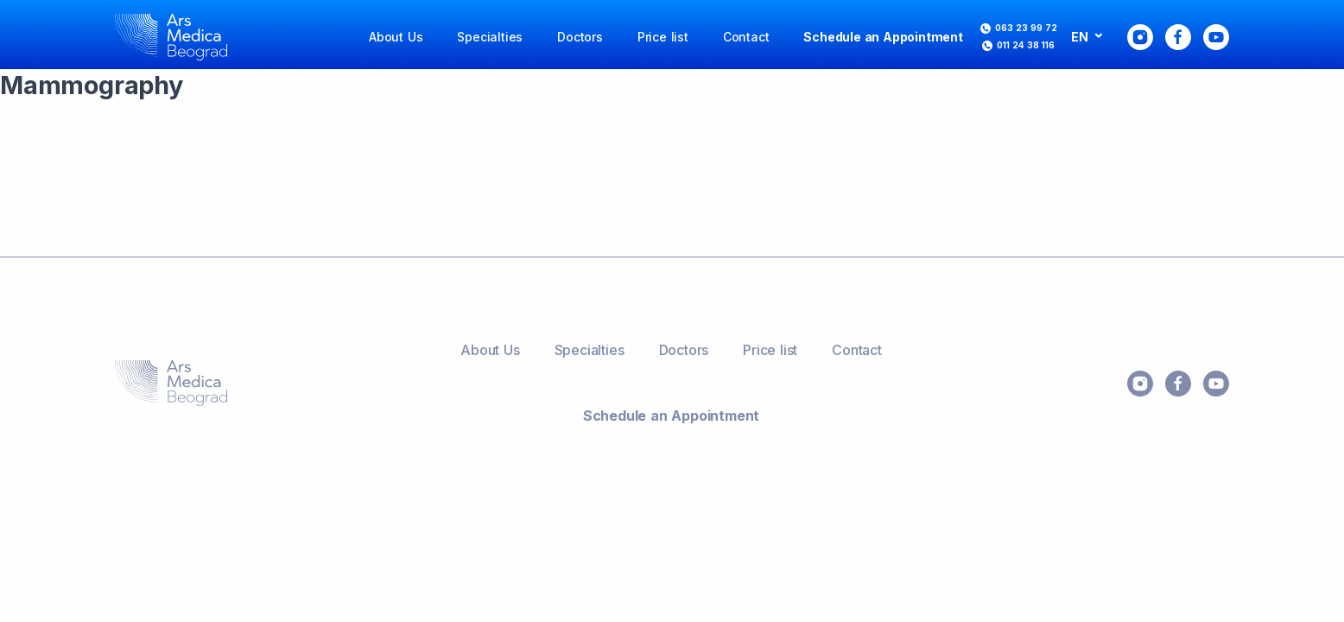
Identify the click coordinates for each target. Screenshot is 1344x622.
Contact (746, 36)
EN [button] (1081, 36)
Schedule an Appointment (882, 36)
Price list (662, 36)
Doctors (580, 36)
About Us (395, 36)
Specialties (490, 36)
